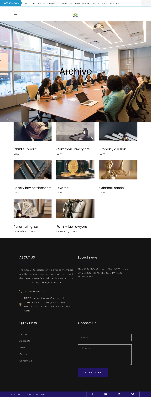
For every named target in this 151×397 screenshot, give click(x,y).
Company (63, 231)
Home (23, 334)
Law (16, 153)
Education (21, 231)
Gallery (23, 354)
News (22, 347)
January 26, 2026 (85, 276)
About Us (24, 340)
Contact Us (25, 360)
